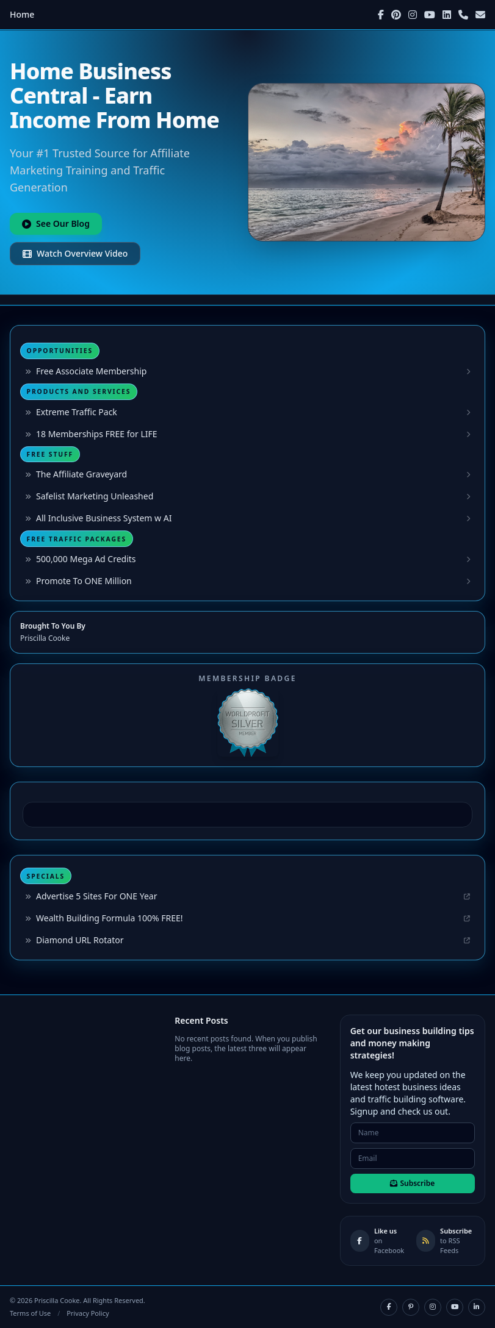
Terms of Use (30, 1313)
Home (22, 14)
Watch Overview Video (75, 253)
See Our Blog (56, 223)
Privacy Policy (88, 1313)
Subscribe (412, 1183)
